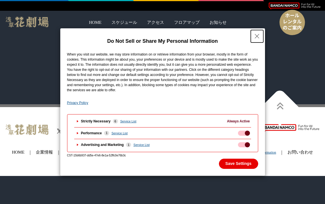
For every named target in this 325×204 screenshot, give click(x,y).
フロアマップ (187, 22)
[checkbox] (244, 133)
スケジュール (124, 22)
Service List (128, 121)
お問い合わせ (300, 152)
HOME (95, 22)
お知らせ (218, 22)
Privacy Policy (77, 103)
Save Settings (238, 163)
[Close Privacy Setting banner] (257, 36)
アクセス (155, 22)
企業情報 (44, 152)
